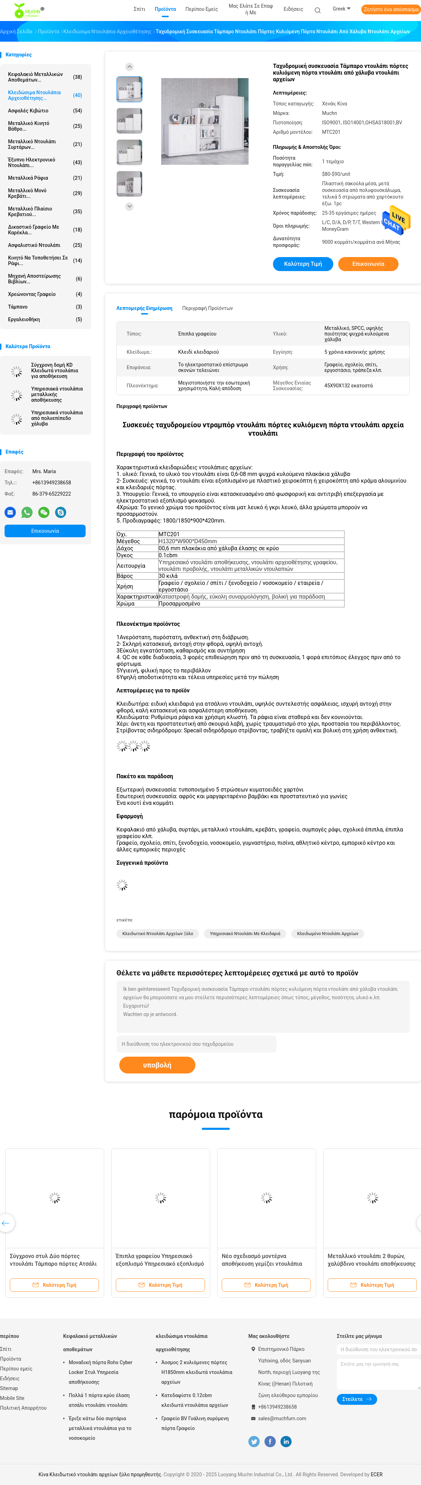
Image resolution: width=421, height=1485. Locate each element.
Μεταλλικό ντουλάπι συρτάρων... (45, 144)
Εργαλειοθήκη (45, 319)
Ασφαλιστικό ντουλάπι (45, 245)
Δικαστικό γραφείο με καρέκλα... (45, 229)
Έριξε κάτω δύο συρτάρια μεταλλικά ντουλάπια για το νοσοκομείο (100, 1428)
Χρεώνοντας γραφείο (45, 294)
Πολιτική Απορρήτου (23, 1408)
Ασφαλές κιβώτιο (45, 110)
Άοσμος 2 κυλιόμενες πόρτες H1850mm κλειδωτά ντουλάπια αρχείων (196, 1372)
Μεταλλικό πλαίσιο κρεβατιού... (45, 211)
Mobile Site (12, 1398)
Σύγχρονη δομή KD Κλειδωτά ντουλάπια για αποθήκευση (54, 370)
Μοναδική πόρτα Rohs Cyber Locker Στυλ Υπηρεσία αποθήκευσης (100, 1372)
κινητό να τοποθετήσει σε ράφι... (45, 260)
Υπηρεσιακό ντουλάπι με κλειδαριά (245, 933)
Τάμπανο (45, 306)
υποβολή (157, 1065)
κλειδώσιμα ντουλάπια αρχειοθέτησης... (45, 95)
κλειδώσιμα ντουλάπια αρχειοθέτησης (182, 1342)
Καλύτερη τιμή (303, 264)
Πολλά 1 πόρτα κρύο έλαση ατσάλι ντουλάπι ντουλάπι (99, 1400)
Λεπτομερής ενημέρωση (144, 308)
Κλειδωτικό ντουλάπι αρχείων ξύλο (157, 933)
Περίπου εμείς (16, 1369)
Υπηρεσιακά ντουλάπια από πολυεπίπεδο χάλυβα (57, 418)
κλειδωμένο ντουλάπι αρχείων (327, 933)
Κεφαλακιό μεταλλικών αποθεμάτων (90, 1342)
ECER (377, 1474)
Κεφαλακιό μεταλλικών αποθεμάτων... (45, 77)
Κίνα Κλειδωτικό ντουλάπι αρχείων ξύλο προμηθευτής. (101, 1474)
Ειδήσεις (10, 1378)
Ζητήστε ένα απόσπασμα (391, 9)
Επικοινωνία (45, 531)
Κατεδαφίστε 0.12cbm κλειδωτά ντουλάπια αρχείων (194, 1400)
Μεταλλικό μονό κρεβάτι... (45, 193)
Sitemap (9, 1388)
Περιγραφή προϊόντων (207, 308)
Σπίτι (6, 1349)
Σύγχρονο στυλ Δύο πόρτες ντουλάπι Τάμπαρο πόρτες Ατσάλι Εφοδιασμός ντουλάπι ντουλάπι (53, 1264)
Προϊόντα (10, 1359)
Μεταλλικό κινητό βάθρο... (45, 126)
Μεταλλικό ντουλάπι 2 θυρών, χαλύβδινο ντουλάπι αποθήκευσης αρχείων (372, 1264)
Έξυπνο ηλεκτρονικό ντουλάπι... (45, 162)
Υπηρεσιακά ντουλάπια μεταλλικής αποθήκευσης (57, 394)
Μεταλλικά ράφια (45, 177)
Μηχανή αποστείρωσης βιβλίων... (45, 278)
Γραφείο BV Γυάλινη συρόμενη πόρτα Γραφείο (195, 1423)
